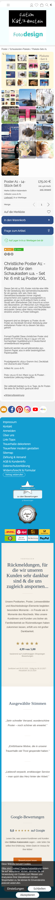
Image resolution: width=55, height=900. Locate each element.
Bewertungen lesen (27, 860)
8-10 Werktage (15, 198)
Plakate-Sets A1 (39, 49)
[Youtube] (35, 409)
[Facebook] (11, 409)
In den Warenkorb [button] (15, 220)
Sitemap (8, 452)
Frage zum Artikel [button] (14, 230)
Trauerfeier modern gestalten (21, 448)
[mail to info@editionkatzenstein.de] (3, 409)
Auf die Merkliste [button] (14, 211)
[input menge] (41, 204)
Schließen (39, 888)
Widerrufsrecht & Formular (19, 470)
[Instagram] (27, 409)
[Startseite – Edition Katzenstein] (27, 8)
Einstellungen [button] (15, 888)
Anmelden (31, 4)
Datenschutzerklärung (16, 465)
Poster (4, 49)
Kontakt (7, 426)
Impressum (10, 422)
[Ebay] (43, 409)
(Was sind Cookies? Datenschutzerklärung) (21, 868)
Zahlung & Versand (14, 457)
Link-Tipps (9, 439)
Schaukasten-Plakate (20, 49)
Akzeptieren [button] (27, 894)
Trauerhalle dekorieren (17, 444)
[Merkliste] (36, 5)
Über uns (8, 435)
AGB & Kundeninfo (14, 461)
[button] (8, 5)
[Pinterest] (19, 409)
